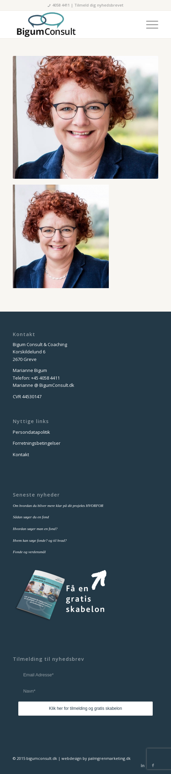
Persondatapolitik (31, 432)
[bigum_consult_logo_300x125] (71, 24)
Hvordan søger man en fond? (35, 529)
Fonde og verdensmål (29, 552)
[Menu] (148, 24)
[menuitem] (148, 24)
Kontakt (21, 454)
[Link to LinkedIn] (142, 765)
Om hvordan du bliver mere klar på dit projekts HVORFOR (58, 505)
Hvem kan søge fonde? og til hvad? (40, 540)
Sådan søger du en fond (31, 517)
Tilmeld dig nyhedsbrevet (98, 5)
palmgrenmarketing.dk (109, 758)
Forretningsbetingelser (36, 443)
